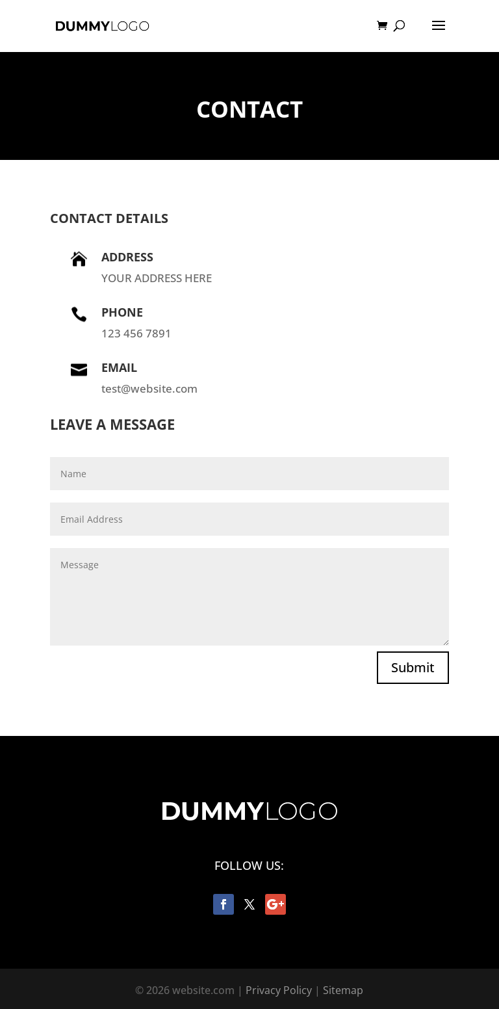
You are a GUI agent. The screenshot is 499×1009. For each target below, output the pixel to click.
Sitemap (343, 990)
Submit (413, 667)
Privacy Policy (279, 990)
